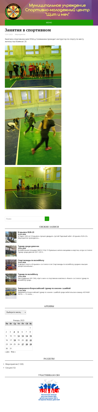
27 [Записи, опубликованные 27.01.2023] (23, 344)
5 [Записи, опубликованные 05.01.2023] (18, 332)
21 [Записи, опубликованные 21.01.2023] (27, 340)
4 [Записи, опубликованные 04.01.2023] (14, 332)
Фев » (13, 352)
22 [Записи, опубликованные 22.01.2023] (31, 340)
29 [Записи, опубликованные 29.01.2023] (31, 344)
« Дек (7, 352)
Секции (8, 368)
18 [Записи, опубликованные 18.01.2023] (15, 340)
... (39, 238)
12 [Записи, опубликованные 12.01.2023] (19, 336)
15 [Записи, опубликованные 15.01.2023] (31, 336)
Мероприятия (20, 34)
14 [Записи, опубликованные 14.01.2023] (27, 336)
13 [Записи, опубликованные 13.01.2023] (23, 336)
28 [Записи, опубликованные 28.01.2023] (27, 344)
